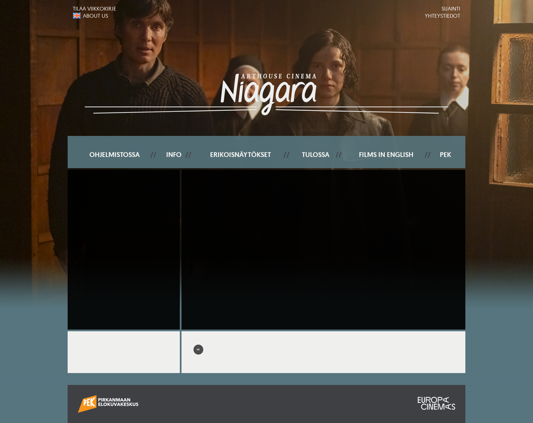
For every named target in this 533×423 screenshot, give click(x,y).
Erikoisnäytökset (240, 154)
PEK (445, 154)
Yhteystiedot (442, 15)
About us (95, 15)
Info (174, 154)
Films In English (386, 154)
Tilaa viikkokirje (94, 8)
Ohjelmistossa (114, 154)
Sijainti (451, 8)
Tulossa (315, 154)
